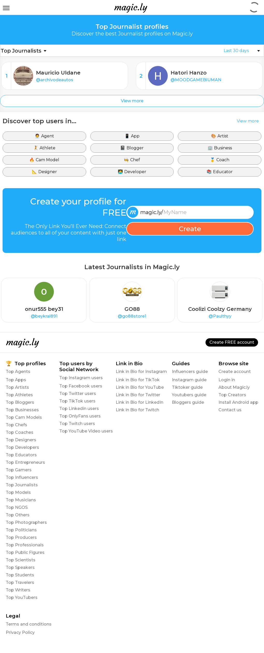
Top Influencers (22, 477)
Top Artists (17, 387)
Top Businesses (22, 409)
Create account (234, 371)
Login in (226, 379)
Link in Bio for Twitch (137, 409)
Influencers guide (190, 371)
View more (132, 100)
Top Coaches (19, 432)
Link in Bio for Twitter (138, 394)
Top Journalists (22, 484)
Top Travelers (20, 582)
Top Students (20, 575)
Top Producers (21, 537)
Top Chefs (16, 424)
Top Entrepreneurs (25, 462)
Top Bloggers (20, 402)
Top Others (18, 514)
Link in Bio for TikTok (138, 379)
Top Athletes (19, 394)
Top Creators (232, 394)
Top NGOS (17, 507)
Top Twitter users (77, 393)
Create (190, 229)
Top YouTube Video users (86, 431)
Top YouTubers (22, 597)
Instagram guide (189, 379)
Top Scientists (20, 559)
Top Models (18, 492)
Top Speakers (20, 567)
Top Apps (16, 379)
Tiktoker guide (187, 387)
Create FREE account (231, 342)
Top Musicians (21, 499)
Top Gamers (19, 469)
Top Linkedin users (79, 408)
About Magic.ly (234, 387)
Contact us (229, 409)
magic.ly (130, 7)
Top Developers (22, 447)
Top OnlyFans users (80, 416)
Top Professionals (25, 544)
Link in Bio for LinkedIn (139, 402)
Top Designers (21, 439)
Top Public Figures (25, 552)
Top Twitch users (77, 423)
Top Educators (21, 454)
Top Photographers (26, 522)
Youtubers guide (189, 394)
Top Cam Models (24, 417)
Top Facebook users (80, 386)
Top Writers (18, 590)
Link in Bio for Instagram (141, 371)
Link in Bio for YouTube (140, 387)
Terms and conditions (29, 624)
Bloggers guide (188, 402)
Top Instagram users (81, 377)
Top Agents (18, 371)
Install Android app (238, 402)
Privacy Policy (20, 632)
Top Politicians (21, 529)
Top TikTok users (77, 401)
